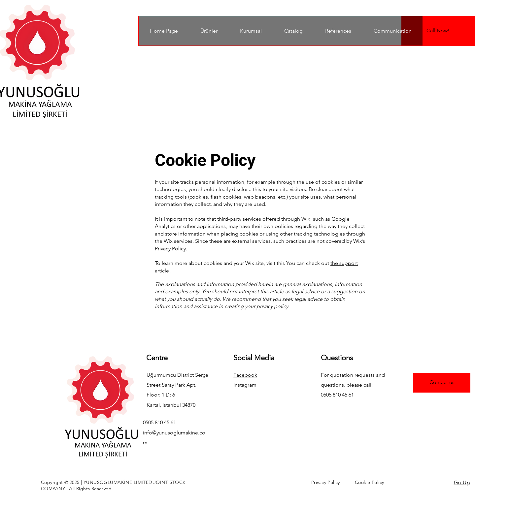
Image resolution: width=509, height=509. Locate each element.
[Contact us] (441, 383)
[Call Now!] (438, 31)
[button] (208, 31)
